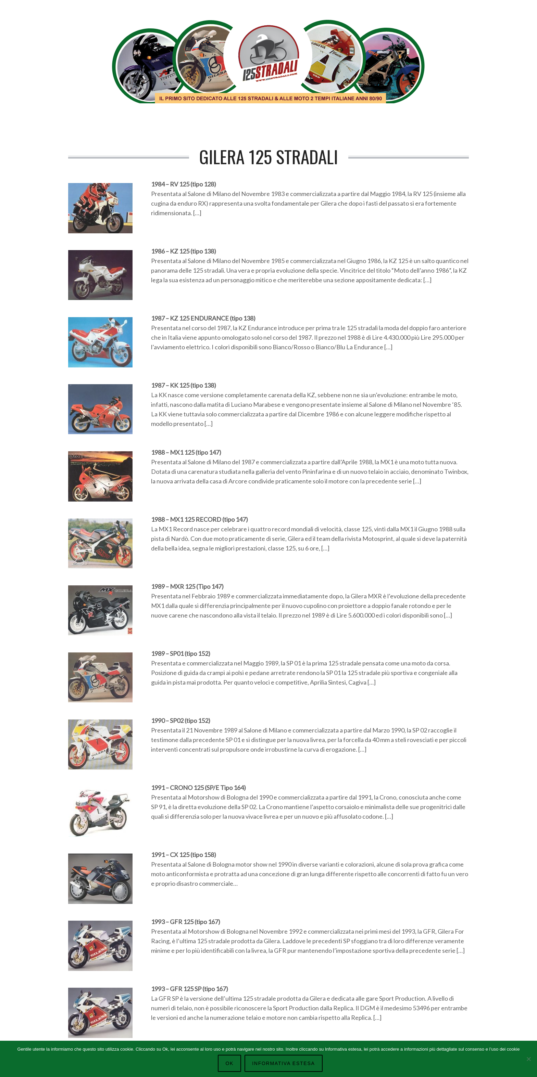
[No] (528, 1058)
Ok (229, 1063)
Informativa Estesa (283, 1063)
